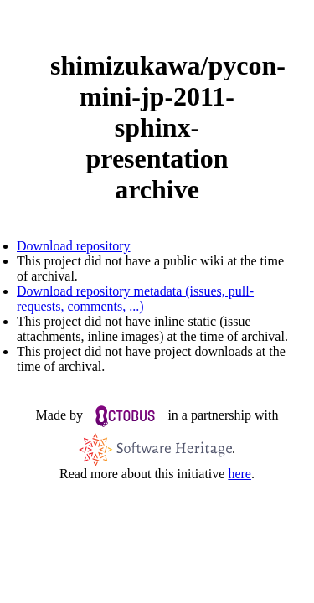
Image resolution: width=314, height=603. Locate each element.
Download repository (74, 246)
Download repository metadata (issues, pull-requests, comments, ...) (135, 298)
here (239, 473)
